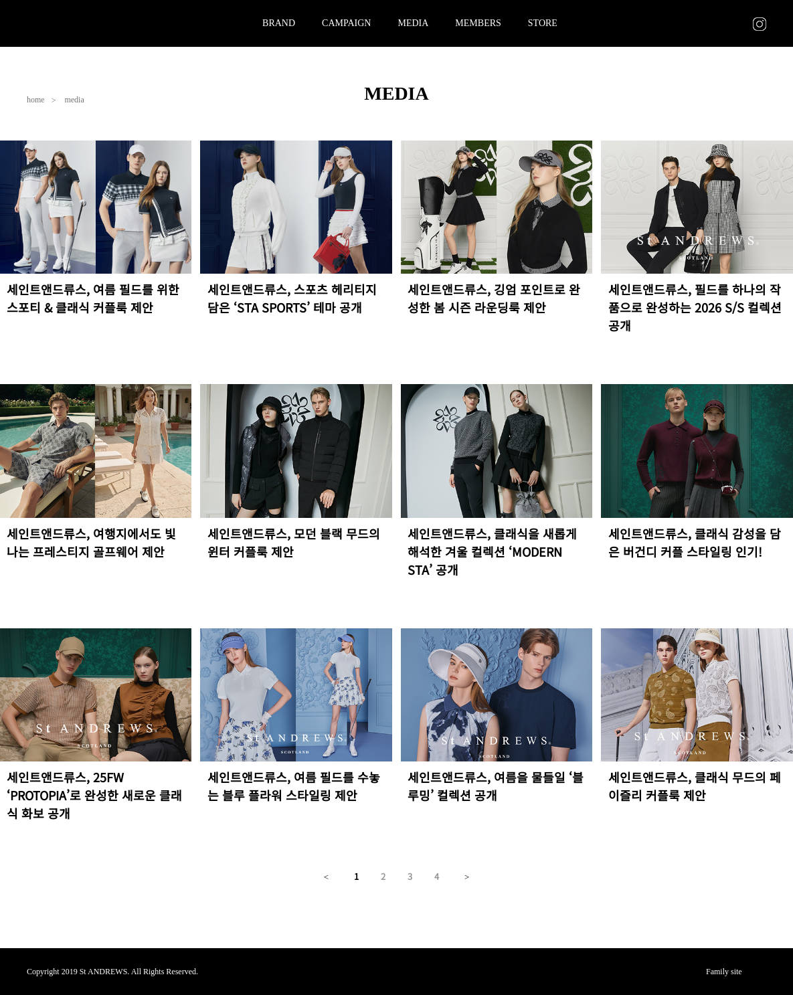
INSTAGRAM (759, 24)
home (36, 99)
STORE (542, 23)
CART (737, 23)
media (74, 99)
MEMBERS (478, 23)
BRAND (278, 23)
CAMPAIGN (346, 23)
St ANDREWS (80, 23)
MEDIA (413, 23)
